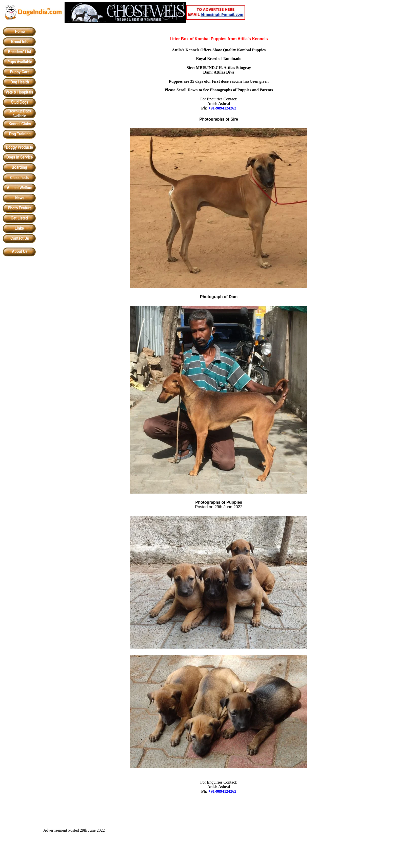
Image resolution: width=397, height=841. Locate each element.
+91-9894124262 (222, 108)
